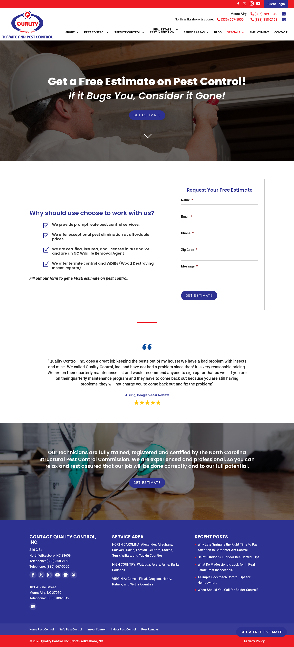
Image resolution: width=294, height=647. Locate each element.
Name (187, 200)
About (70, 32)
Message (189, 266)
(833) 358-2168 (264, 19)
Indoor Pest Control (123, 629)
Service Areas (194, 32)
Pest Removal (150, 629)
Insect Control (96, 629)
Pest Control (94, 32)
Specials (233, 32)
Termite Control (127, 32)
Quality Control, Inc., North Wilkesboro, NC (72, 641)
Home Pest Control (41, 629)
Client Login (276, 4)
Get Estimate (147, 115)
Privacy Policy (254, 641)
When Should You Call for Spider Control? (228, 590)
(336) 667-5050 (230, 19)
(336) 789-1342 (264, 14)
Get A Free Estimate (261, 632)
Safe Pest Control (70, 629)
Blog (218, 32)
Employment (259, 32)
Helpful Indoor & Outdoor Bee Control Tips (228, 557)
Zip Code (189, 250)
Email (186, 217)
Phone (187, 233)
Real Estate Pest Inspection (162, 31)
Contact (280, 32)
